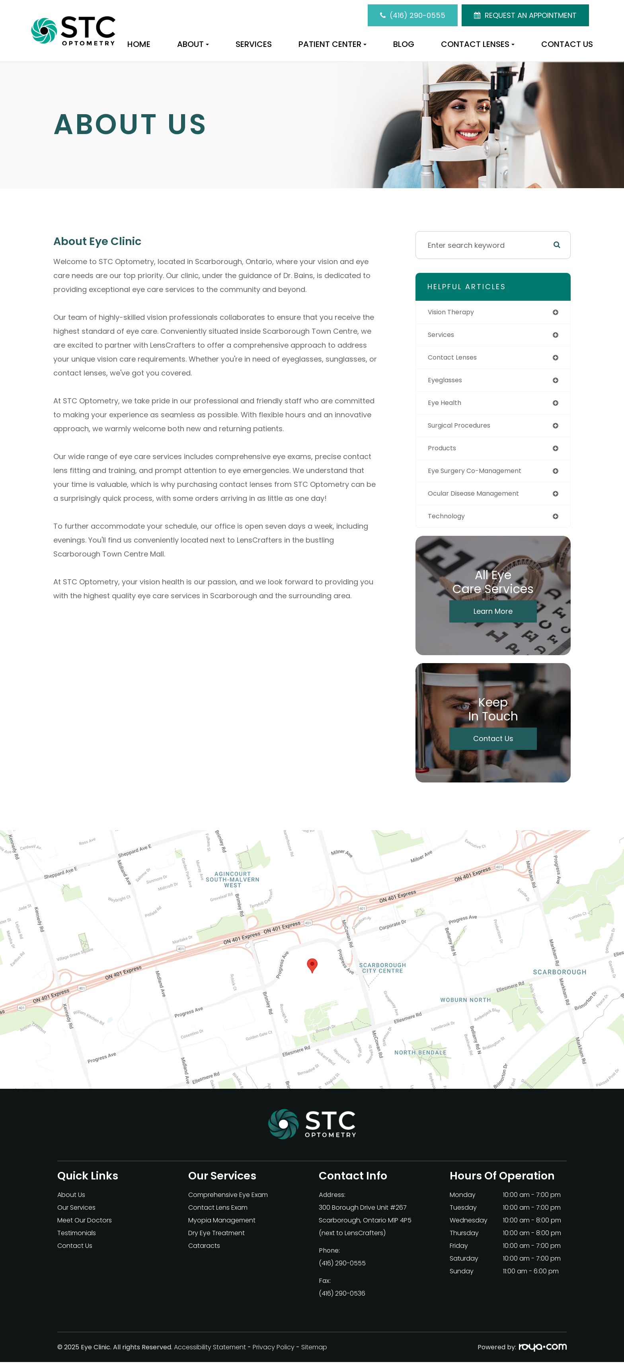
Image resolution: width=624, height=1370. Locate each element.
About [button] (193, 44)
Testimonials (76, 1240)
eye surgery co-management (480, 477)
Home (138, 44)
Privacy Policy (273, 1355)
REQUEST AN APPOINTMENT (531, 15)
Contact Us (567, 44)
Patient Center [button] (332, 44)
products (444, 453)
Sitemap (314, 1355)
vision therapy (454, 312)
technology (449, 524)
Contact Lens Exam (218, 1215)
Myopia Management (221, 1228)
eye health (446, 406)
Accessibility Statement (210, 1355)
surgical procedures (463, 430)
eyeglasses (447, 383)
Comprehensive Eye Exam (228, 1202)
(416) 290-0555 (417, 15)
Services (254, 44)
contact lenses (455, 359)
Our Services (76, 1215)
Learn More (493, 619)
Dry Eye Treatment (216, 1240)
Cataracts (204, 1253)
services (443, 336)
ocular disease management (479, 500)
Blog (403, 44)
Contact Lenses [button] (478, 44)
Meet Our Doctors (84, 1228)
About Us (71, 1202)
